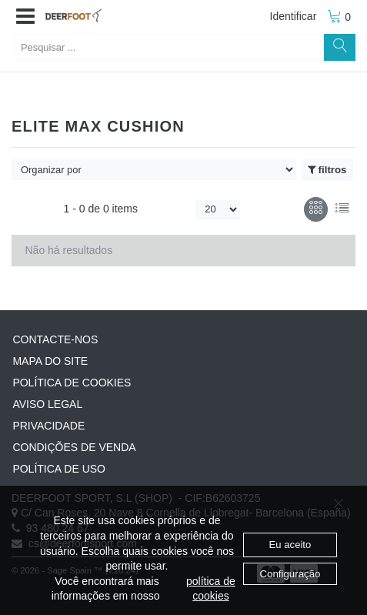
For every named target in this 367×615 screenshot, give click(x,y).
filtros (327, 170)
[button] (25, 17)
